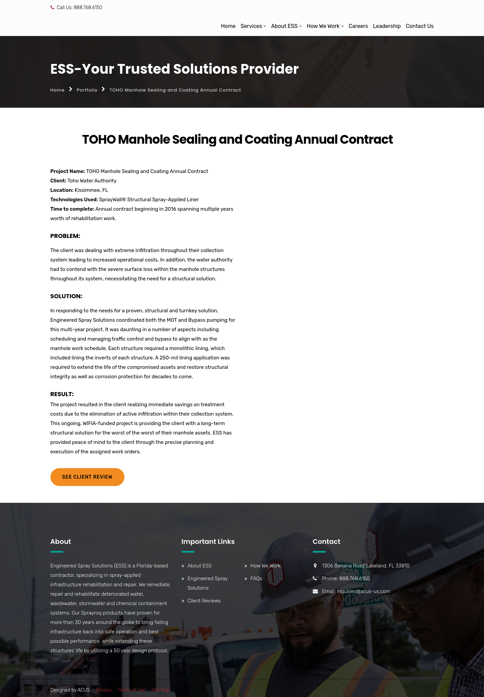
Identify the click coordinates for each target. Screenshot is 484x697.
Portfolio (87, 90)
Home (228, 26)
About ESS (284, 26)
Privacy (103, 690)
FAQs (256, 579)
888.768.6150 (88, 7)
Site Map (160, 690)
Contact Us (420, 26)
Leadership (387, 26)
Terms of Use (131, 690)
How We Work (323, 26)
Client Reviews (204, 601)
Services (251, 26)
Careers (358, 26)
